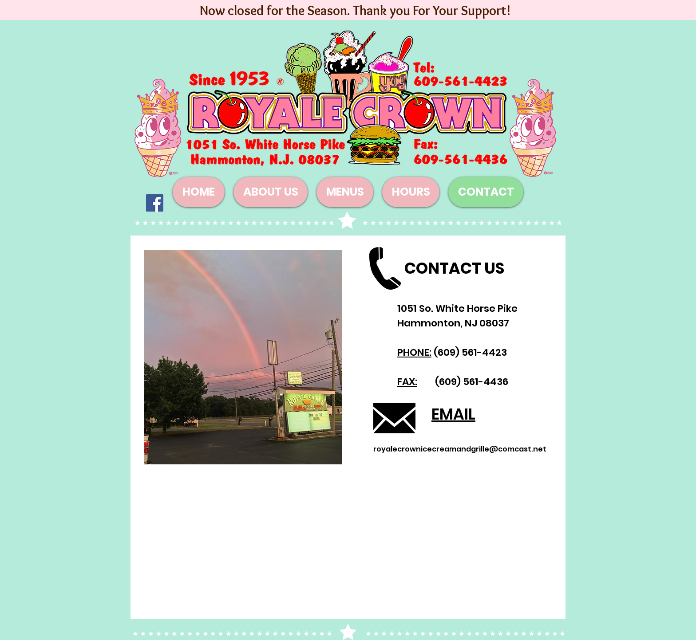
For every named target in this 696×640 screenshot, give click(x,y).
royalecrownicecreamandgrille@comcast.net (459, 449)
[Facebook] (154, 203)
